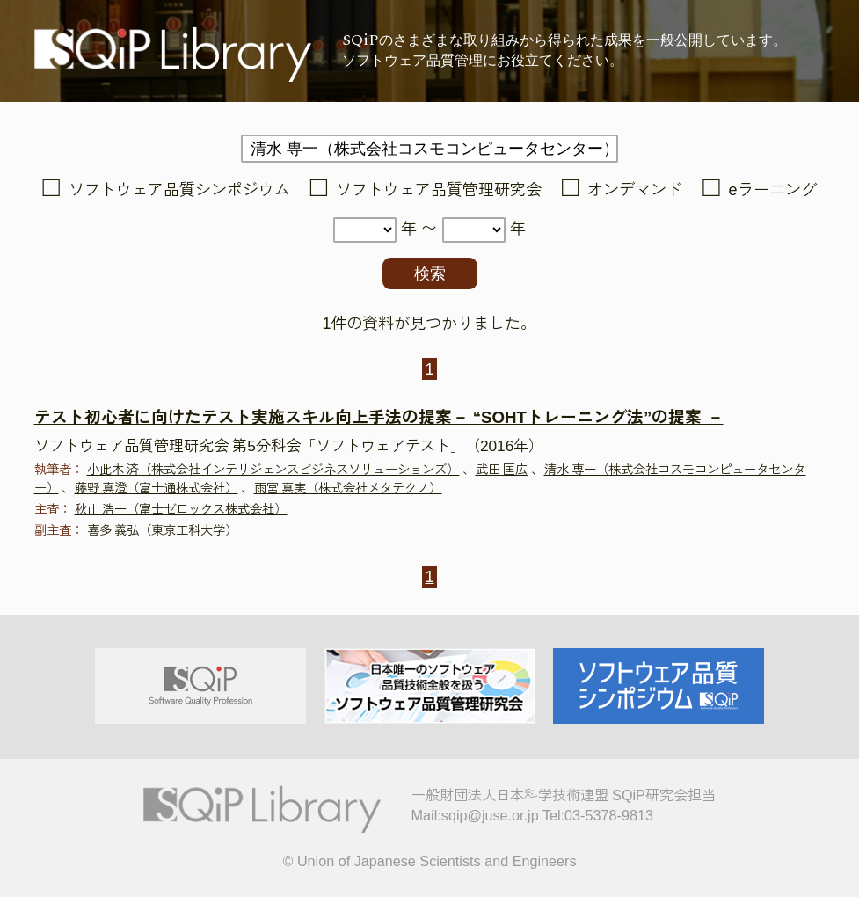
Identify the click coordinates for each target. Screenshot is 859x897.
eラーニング (773, 190)
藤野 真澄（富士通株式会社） (156, 488)
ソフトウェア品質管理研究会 (439, 190)
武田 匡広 (502, 470)
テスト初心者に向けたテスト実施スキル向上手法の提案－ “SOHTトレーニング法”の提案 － (379, 417)
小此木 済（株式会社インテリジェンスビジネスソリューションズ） (273, 470)
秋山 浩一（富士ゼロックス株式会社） (181, 509)
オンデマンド (634, 190)
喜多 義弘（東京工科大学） (162, 530)
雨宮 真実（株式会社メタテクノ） (348, 488)
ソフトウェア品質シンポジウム (179, 190)
